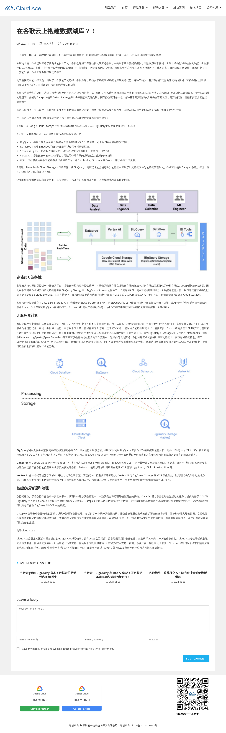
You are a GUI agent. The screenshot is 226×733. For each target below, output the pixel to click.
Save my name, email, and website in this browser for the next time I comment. (68, 648)
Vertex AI (22, 475)
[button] (140, 8)
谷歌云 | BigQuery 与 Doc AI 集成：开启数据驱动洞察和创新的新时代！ (113, 575)
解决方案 (160, 8)
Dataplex (146, 496)
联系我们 (111, 8)
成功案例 (179, 8)
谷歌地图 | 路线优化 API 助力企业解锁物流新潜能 (178, 575)
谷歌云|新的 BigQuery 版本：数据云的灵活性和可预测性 (48, 575)
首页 (125, 8)
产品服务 (140, 8)
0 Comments (70, 43)
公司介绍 (214, 8)
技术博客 (195, 8)
